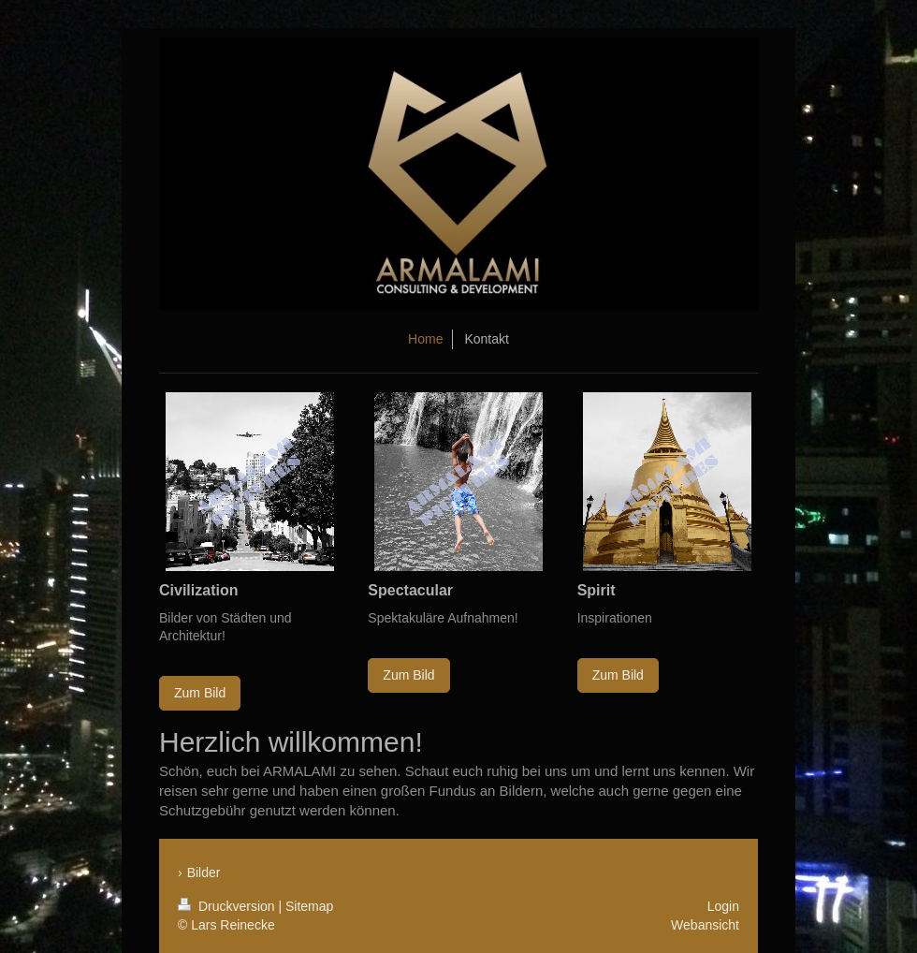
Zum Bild (200, 692)
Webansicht (705, 924)
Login (723, 906)
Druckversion (228, 906)
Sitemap (309, 906)
